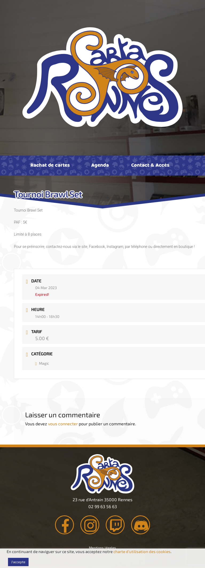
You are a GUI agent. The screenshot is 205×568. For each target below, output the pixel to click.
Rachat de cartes (50, 165)
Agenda (100, 165)
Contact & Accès (150, 165)
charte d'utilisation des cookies (142, 551)
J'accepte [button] (18, 562)
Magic (42, 363)
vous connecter (63, 423)
